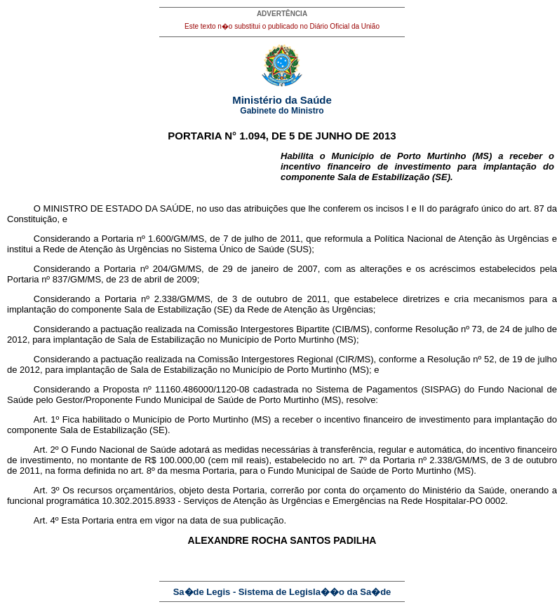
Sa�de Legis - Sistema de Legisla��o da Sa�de (282, 592)
